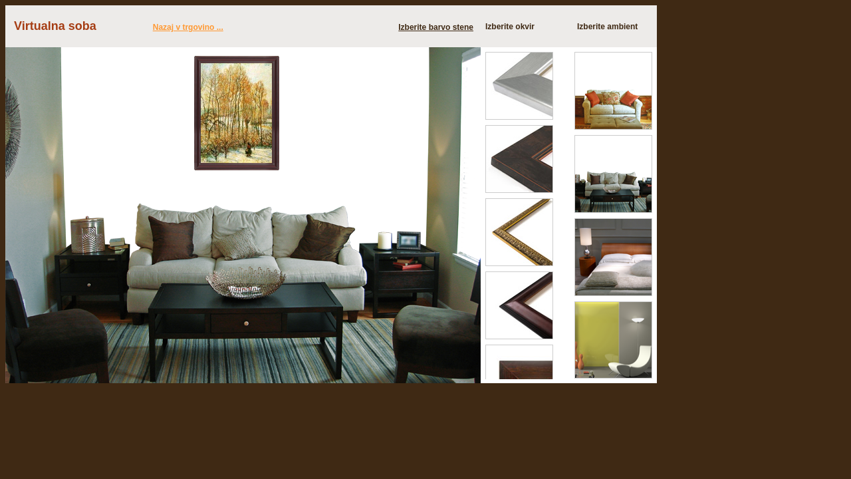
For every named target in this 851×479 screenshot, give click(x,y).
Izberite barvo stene (435, 27)
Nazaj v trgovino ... (188, 27)
